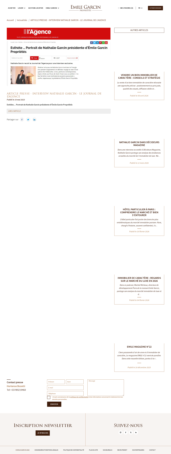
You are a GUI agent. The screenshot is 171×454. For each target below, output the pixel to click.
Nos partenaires (138, 450)
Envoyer (54, 404)
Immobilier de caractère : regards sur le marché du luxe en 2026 (139, 279)
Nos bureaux (107, 450)
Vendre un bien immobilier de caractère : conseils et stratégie (139, 76)
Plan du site (93, 450)
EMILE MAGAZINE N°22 (139, 346)
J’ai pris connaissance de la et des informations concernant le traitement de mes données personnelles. (87, 398)
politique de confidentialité (79, 397)
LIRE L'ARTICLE (14, 111)
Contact (152, 450)
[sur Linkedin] (136, 432)
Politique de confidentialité (73, 450)
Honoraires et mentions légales (46, 450)
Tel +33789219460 (16, 389)
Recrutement (122, 450)
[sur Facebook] (126, 432)
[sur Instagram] (121, 432)
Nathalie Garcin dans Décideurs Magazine (139, 144)
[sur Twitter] (131, 432)
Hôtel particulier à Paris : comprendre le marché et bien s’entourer (139, 212)
